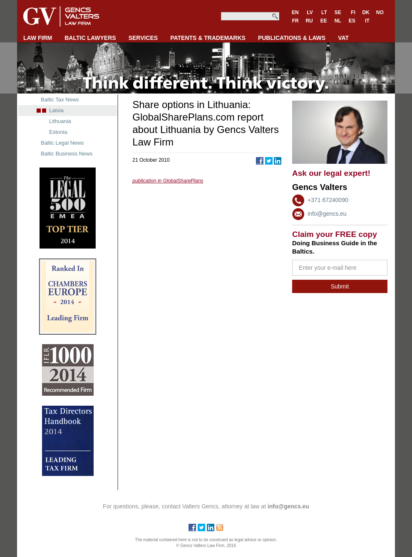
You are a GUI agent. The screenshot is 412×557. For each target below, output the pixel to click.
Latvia (56, 110)
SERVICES (143, 38)
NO (380, 12)
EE (323, 21)
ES (352, 21)
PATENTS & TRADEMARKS (208, 38)
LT (324, 12)
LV (310, 12)
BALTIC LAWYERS (90, 38)
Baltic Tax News (60, 99)
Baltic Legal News (62, 143)
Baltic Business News (66, 153)
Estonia (58, 132)
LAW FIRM (37, 38)
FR (295, 21)
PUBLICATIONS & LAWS (291, 38)
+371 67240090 (328, 200)
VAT (343, 38)
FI (353, 12)
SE (338, 12)
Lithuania (60, 121)
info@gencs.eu (327, 213)
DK (365, 12)
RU (309, 21)
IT (367, 21)
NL (338, 21)
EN (295, 12)
